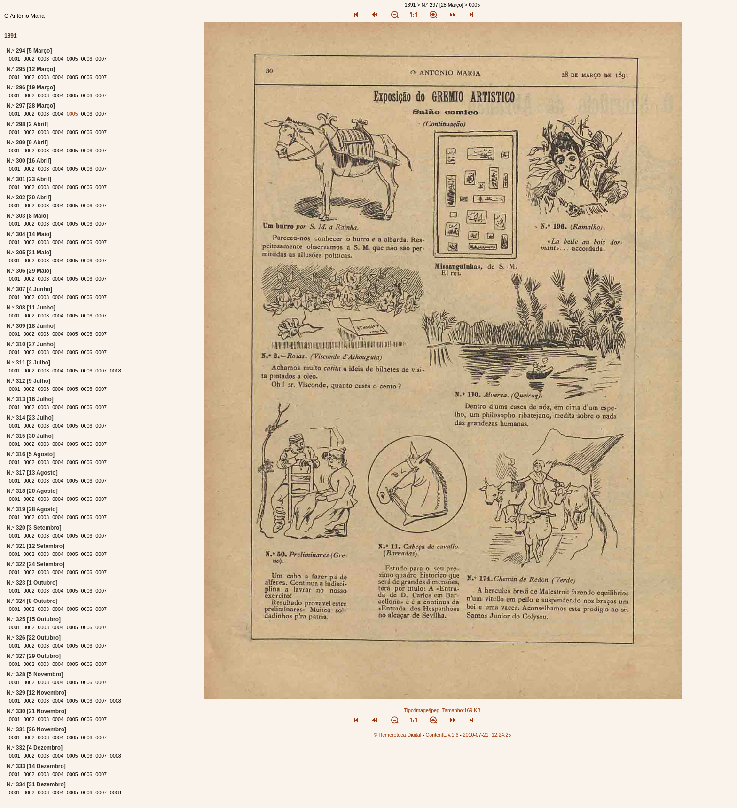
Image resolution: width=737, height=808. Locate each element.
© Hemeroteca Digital (397, 734)
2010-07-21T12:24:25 (487, 734)
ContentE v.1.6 (442, 734)
